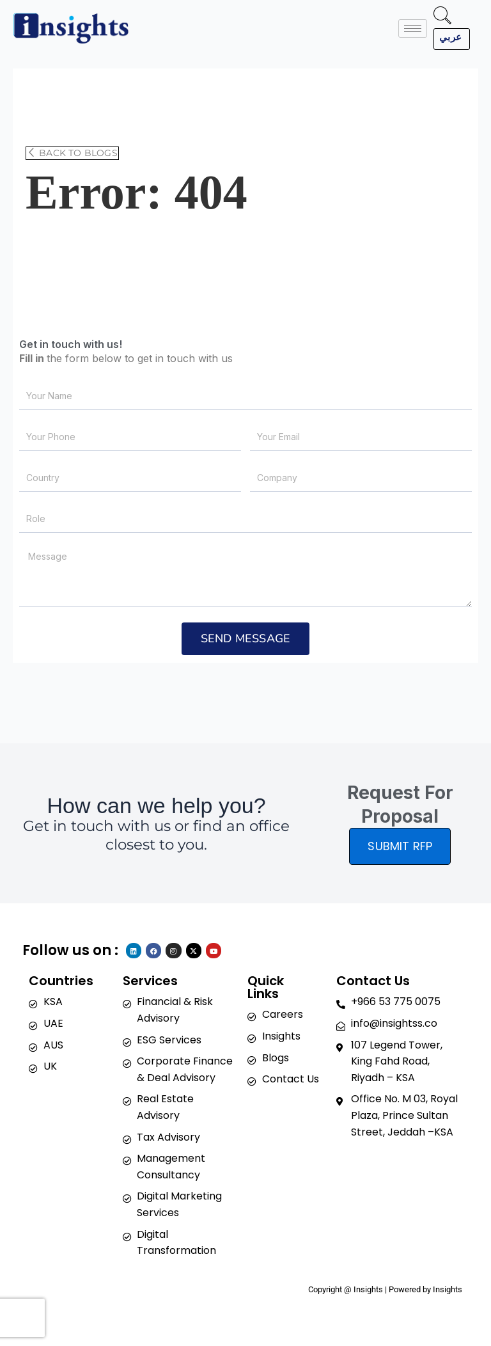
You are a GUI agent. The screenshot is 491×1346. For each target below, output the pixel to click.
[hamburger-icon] (412, 28)
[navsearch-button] (442, 17)
